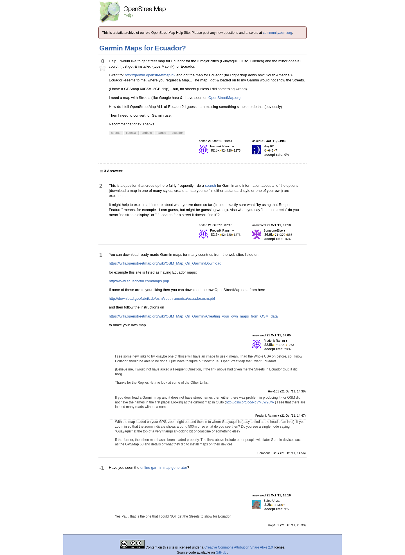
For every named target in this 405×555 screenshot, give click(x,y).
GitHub (221, 552)
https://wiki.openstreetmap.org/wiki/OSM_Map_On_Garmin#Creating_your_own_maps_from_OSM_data (193, 316)
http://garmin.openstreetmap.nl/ (150, 75)
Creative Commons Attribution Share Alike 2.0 (238, 547)
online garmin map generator (163, 467)
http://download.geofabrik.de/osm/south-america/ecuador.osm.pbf (162, 298)
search (210, 185)
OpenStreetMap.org (224, 98)
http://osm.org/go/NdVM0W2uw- (250, 402)
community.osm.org (277, 33)
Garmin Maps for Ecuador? (142, 48)
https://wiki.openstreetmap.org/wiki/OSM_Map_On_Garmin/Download (165, 263)
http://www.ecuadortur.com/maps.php (139, 281)
